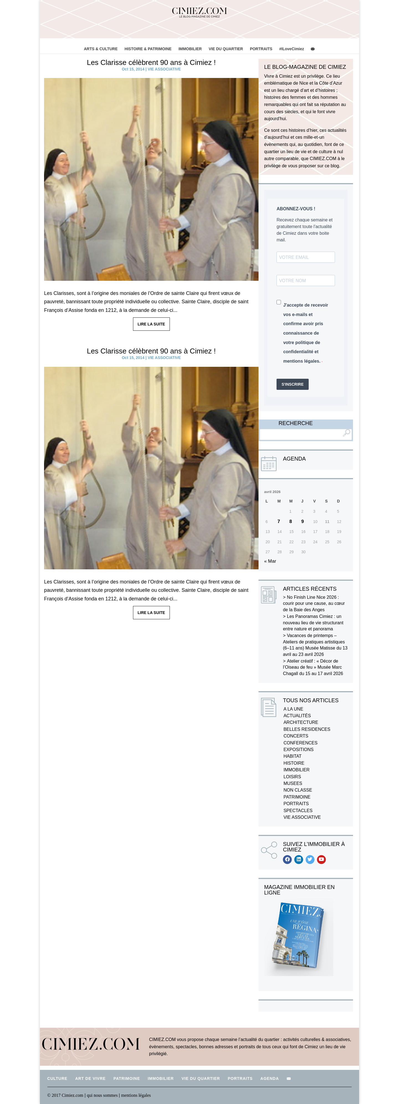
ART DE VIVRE (90, 1078)
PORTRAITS (261, 49)
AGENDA (269, 1078)
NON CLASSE (297, 790)
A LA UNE (293, 709)
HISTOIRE (293, 763)
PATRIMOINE (296, 797)
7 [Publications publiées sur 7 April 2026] (278, 521)
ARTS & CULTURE (101, 49)
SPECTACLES (298, 810)
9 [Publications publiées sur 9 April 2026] (302, 521)
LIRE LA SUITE (151, 324)
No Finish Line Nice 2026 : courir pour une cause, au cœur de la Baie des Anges (314, 603)
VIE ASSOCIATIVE (164, 69)
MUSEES (292, 783)
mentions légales (136, 1095)
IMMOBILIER (190, 49)
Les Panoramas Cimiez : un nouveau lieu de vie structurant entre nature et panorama (313, 622)
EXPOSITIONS (298, 749)
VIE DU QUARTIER (226, 49)
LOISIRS (292, 776)
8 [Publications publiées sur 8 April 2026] (290, 521)
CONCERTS (295, 736)
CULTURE (57, 1078)
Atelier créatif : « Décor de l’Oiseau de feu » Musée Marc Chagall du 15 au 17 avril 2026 (313, 667)
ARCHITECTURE (300, 722)
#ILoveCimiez (291, 49)
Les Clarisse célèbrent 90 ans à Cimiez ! (151, 62)
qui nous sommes (103, 1095)
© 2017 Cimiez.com (65, 1095)
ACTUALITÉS (297, 715)
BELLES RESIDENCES (306, 729)
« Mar (270, 561)
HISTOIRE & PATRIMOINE (148, 49)
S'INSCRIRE (293, 384)
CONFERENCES (300, 743)
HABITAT (292, 756)
